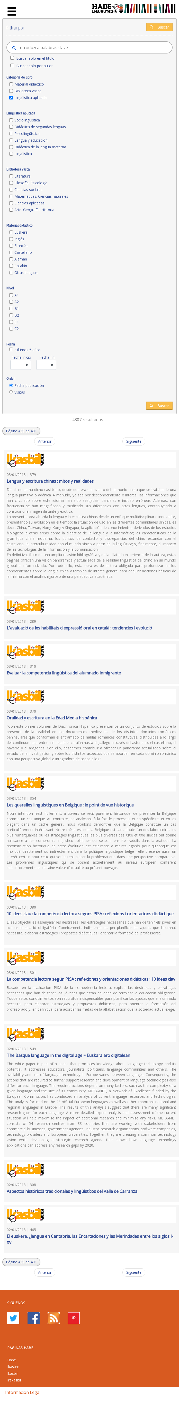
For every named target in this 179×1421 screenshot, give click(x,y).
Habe (11, 1359)
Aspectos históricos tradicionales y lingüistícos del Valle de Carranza (72, 1191)
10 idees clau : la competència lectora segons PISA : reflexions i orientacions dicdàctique (90, 914)
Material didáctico (29, 84)
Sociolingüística (27, 120)
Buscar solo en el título (35, 58)
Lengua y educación (31, 140)
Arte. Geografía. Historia (34, 209)
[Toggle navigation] (12, 11)
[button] (21, 431)
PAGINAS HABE (20, 1347)
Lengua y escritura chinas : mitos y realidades (50, 481)
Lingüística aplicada (30, 97)
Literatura (22, 176)
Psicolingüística (27, 133)
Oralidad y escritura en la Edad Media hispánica (52, 718)
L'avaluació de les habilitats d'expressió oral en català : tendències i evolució (79, 628)
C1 (16, 321)
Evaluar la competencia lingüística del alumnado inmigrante (64, 673)
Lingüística (23, 153)
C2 (16, 328)
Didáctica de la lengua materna (40, 146)
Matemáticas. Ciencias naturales (41, 196)
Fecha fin (47, 357)
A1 (16, 295)
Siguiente (133, 441)
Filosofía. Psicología (30, 182)
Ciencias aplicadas (29, 203)
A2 (16, 301)
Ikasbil (12, 1373)
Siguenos (16, 1302)
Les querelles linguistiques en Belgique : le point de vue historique (70, 805)
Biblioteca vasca (27, 90)
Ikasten (13, 1366)
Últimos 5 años (28, 349)
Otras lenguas (26, 272)
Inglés (19, 238)
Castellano (23, 252)
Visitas (19, 392)
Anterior (44, 441)
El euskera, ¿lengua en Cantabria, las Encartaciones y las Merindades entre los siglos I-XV (90, 1239)
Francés (21, 245)
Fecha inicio (21, 357)
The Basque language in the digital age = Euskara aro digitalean (68, 1055)
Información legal (22, 1392)
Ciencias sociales (28, 189)
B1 (16, 308)
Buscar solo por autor (34, 65)
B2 (16, 315)
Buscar (159, 27)
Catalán (20, 265)
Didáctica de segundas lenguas (40, 126)
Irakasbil (14, 1380)
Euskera (21, 232)
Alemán (20, 259)
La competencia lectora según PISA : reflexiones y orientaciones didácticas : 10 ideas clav (91, 979)
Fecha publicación (29, 385)
